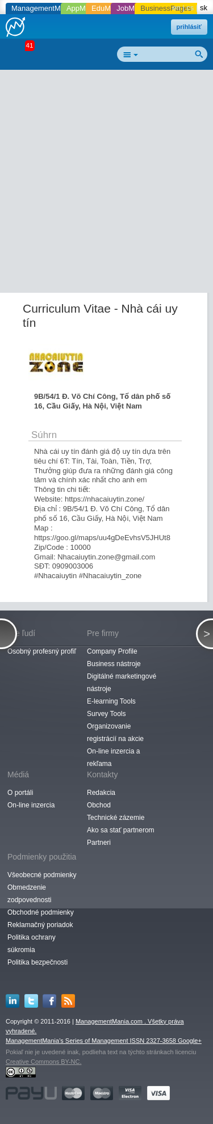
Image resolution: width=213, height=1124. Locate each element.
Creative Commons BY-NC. (43, 1061)
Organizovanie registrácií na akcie (115, 732)
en (176, 7)
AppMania (83, 8)
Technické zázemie (115, 818)
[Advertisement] (106, 183)
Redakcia (101, 793)
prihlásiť (189, 26)
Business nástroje (114, 664)
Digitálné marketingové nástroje (121, 682)
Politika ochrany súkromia (31, 943)
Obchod (99, 805)
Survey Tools (106, 714)
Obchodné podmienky (40, 912)
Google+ (190, 1040)
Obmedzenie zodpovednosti (29, 893)
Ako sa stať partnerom (120, 830)
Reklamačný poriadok (40, 925)
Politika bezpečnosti (37, 962)
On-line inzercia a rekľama (113, 757)
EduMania (108, 8)
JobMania (132, 8)
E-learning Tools (111, 701)
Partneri (99, 843)
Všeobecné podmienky (41, 875)
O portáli (20, 793)
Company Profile (112, 651)
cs (190, 7)
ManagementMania (42, 8)
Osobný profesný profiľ (41, 651)
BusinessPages (165, 8)
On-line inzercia (31, 805)
